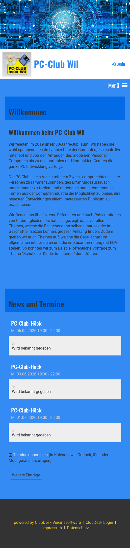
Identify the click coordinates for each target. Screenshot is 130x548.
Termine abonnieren (30, 454)
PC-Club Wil (56, 64)
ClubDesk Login (99, 522)
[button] (65, 336)
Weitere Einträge (26, 475)
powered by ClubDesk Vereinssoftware (47, 522)
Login (118, 64)
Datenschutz (78, 528)
